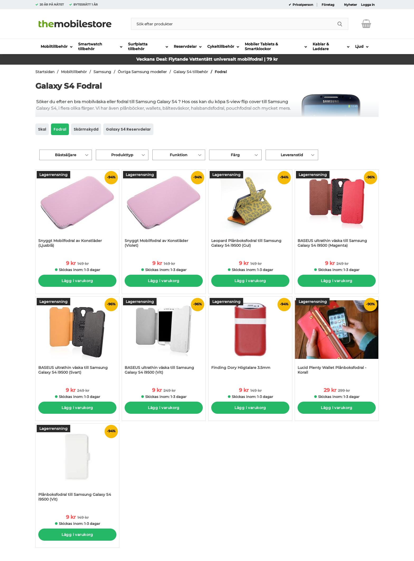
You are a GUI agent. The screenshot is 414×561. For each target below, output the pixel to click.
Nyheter (350, 5)
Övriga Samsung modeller (142, 71)
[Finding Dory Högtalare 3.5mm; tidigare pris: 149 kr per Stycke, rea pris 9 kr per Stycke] (250, 338)
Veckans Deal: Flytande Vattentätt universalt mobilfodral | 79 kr (207, 59)
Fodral (221, 71)
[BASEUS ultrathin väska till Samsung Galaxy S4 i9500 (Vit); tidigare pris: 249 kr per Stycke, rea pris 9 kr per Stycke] (163, 338)
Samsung (102, 71)
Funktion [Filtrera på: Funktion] (178, 155)
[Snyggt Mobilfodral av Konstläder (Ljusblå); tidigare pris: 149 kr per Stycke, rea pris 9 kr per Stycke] (77, 211)
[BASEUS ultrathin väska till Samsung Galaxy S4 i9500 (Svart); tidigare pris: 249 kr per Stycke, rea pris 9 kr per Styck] (77, 338)
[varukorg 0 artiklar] (366, 23)
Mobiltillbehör (74, 71)
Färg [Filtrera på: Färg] (235, 155)
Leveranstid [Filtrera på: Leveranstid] (292, 155)
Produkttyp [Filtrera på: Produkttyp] (122, 155)
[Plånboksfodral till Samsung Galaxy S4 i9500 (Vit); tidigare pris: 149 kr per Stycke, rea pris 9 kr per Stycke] (77, 465)
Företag (328, 5)
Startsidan (44, 71)
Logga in (368, 5)
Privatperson (302, 5)
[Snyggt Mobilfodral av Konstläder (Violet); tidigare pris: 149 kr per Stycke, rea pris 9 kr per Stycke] (163, 211)
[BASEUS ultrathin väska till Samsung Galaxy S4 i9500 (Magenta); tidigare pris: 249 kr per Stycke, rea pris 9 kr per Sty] (336, 211)
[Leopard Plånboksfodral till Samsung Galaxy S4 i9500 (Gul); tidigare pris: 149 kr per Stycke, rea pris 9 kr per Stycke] (250, 211)
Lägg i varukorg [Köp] (77, 280)
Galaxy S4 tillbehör (190, 71)
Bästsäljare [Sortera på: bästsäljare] (65, 155)
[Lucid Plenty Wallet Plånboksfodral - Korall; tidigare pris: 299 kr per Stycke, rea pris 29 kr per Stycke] (336, 338)
